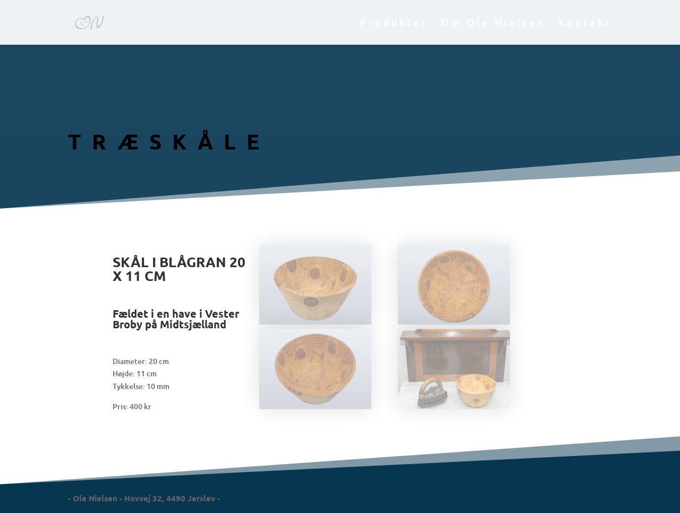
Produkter (394, 24)
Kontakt (585, 24)
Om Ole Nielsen (493, 24)
